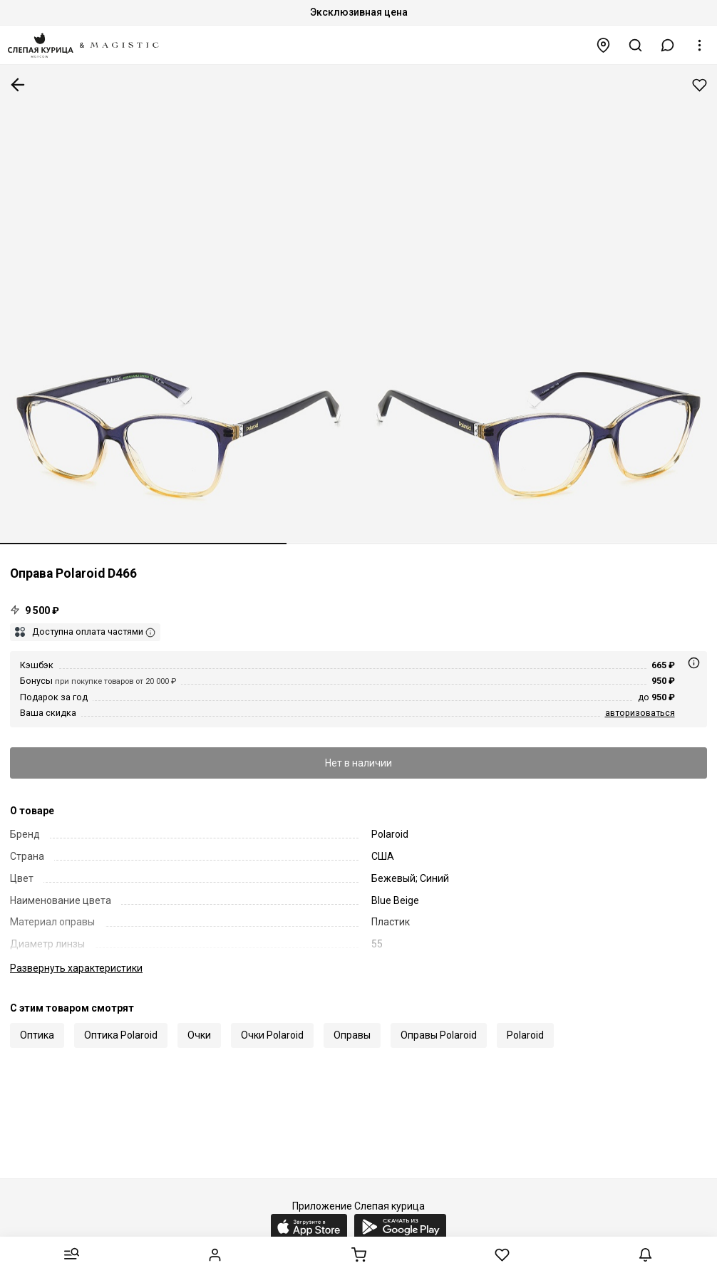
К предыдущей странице (18, 85)
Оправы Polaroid (439, 1035)
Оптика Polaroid (121, 1035)
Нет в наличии (358, 763)
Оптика (37, 1035)
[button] (668, 45)
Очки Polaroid (272, 1035)
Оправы (352, 1035)
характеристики (76, 968)
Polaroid (525, 1035)
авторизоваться (640, 712)
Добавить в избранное (699, 85)
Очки (199, 1035)
